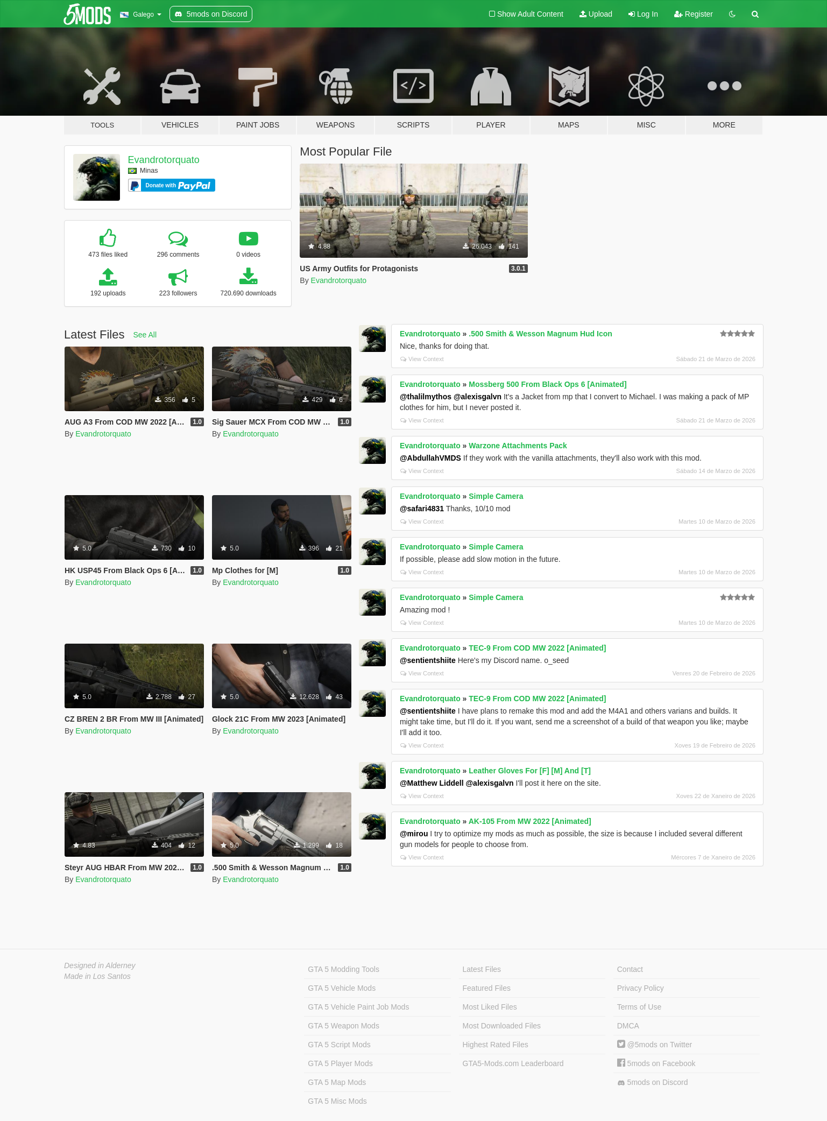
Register (693, 14)
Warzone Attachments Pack (518, 445)
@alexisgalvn (477, 396)
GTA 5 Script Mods (339, 1044)
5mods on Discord (652, 1082)
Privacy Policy (640, 988)
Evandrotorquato (164, 159)
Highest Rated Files (495, 1044)
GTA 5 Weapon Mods (343, 1025)
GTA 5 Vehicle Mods (342, 988)
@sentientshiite (428, 660)
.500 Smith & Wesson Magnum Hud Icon (540, 333)
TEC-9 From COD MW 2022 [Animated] (537, 648)
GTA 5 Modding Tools (343, 969)
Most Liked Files (490, 1007)
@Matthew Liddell (432, 783)
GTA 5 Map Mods (337, 1082)
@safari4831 (422, 508)
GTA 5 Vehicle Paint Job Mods (358, 1007)
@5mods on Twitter (654, 1044)
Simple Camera (496, 496)
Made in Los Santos (97, 976)
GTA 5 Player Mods (340, 1063)
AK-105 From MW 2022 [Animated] (530, 821)
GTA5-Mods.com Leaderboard (513, 1063)
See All (145, 334)
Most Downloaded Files (502, 1025)
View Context (422, 359)
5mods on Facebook (656, 1063)
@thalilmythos (425, 396)
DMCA (628, 1025)
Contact (630, 969)
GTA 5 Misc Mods (337, 1101)
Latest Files (482, 969)
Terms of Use (639, 1007)
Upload (595, 14)
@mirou (414, 833)
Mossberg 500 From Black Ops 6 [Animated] (547, 384)
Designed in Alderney (100, 965)
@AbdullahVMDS (430, 458)
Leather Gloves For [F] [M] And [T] (530, 770)
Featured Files (487, 988)
